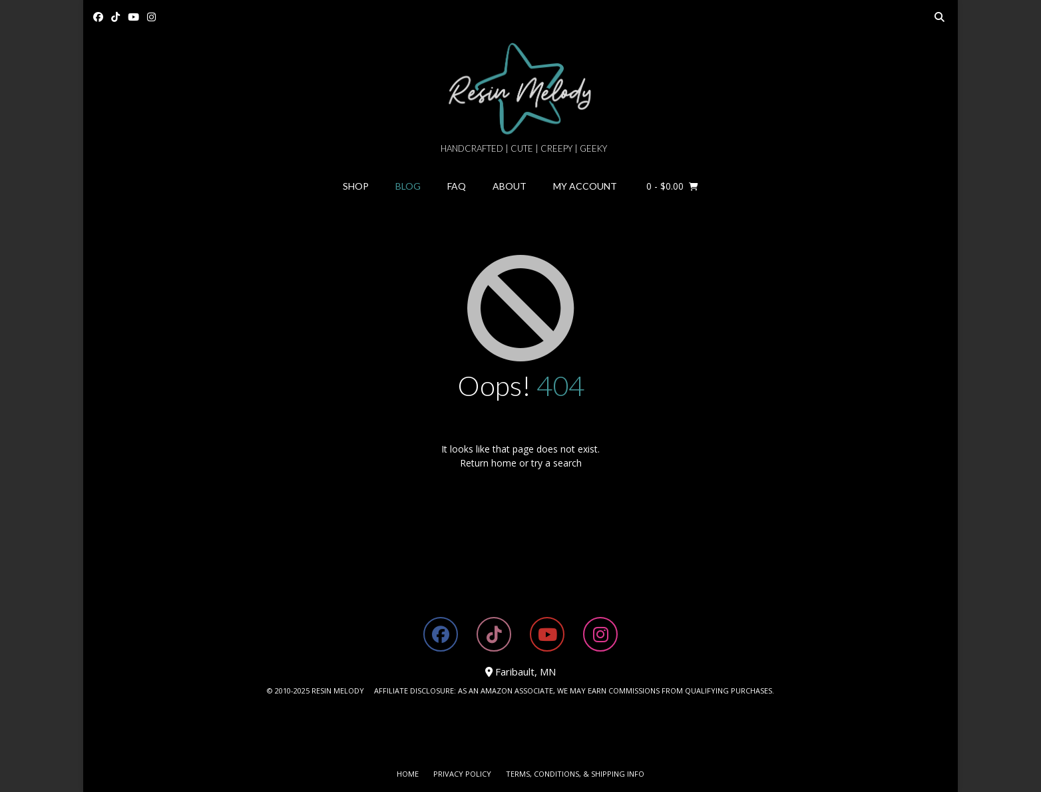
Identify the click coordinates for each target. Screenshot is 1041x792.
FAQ (456, 186)
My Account (585, 186)
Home (408, 774)
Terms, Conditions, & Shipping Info (575, 774)
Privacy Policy (462, 774)
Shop (356, 186)
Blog (408, 186)
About (509, 186)
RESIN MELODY (338, 690)
